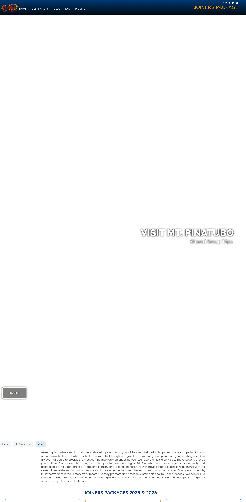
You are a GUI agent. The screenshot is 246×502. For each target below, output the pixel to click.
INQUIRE (80, 8)
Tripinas (5, 444)
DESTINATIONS (40, 8)
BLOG (57, 8)
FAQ (67, 8)
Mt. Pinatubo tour (23, 444)
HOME (22, 8)
